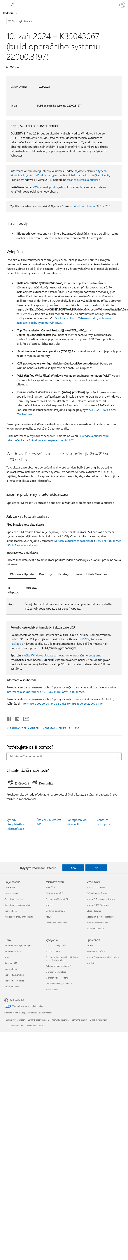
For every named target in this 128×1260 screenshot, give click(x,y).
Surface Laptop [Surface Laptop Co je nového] (11, 893)
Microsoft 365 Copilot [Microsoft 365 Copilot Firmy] (14, 980)
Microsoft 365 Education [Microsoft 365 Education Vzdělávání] (97, 905)
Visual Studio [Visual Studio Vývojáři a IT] (51, 989)
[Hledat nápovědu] (13, 5)
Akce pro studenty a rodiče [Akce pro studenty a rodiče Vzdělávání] (99, 922)
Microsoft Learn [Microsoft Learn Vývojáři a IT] (53, 951)
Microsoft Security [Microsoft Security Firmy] (12, 951)
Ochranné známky (79, 1019)
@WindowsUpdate (44, 187)
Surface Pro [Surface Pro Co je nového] (9, 887)
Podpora (8, 13)
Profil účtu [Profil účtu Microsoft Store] (50, 887)
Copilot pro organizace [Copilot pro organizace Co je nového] (14, 899)
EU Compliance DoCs (15, 1025)
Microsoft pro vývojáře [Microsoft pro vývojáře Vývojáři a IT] (56, 945)
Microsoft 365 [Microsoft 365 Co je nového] (10, 910)
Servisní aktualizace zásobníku (73, 541)
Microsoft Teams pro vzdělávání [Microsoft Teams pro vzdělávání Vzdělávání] (101, 899)
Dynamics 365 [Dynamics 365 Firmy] (10, 963)
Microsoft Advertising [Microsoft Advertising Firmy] (14, 974)
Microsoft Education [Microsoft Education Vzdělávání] (96, 887)
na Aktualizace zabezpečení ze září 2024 (50, 440)
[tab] (22, 575)
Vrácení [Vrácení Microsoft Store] (49, 905)
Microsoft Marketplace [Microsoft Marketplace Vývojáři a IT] (56, 971)
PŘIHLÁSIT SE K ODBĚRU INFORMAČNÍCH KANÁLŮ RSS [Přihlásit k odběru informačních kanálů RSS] (44, 728)
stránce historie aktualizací (84, 180)
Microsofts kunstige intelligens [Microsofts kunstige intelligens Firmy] (18, 945)
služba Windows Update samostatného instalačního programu (61, 655)
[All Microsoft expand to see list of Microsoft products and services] (4, 5)
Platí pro (14, 67)
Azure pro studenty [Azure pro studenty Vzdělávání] (95, 928)
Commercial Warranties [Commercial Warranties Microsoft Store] (56, 922)
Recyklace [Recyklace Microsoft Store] (50, 916)
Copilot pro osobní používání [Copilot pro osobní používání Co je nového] (17, 905)
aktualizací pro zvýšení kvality (91, 175)
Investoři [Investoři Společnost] (90, 963)
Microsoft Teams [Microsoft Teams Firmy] (11, 986)
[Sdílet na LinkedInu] (16, 718)
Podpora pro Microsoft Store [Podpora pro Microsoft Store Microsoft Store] (58, 899)
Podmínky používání (60, 1019)
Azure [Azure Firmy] (7, 957)
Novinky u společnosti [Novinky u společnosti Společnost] (96, 951)
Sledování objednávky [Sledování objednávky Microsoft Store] (55, 910)
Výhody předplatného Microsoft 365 (15, 824)
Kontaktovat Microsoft (15, 1019)
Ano (73, 868)
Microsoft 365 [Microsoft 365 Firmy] (10, 969)
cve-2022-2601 (98, 410)
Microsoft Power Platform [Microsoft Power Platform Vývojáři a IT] (57, 977)
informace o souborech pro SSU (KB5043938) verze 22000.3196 (62, 703)
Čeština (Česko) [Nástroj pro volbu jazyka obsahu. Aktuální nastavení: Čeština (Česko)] (17, 1000)
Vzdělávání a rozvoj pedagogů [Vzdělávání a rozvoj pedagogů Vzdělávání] (100, 916)
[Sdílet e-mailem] (24, 718)
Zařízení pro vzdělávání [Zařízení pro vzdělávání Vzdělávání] (97, 893)
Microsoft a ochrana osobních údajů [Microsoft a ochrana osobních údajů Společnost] (103, 957)
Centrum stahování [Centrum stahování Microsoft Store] (54, 893)
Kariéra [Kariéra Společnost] (90, 945)
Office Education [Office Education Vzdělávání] (94, 910)
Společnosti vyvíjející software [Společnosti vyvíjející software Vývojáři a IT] (59, 983)
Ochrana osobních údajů (38, 1019)
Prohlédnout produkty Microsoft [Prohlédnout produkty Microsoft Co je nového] (18, 916)
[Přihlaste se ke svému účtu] (122, 5)
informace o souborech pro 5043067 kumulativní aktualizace (45, 692)
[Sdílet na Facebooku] (9, 718)
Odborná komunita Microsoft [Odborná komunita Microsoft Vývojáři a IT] (58, 966)
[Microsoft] (64, 3)
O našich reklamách (98, 1019)
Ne (96, 868)
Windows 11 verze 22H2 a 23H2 (92, 206)
